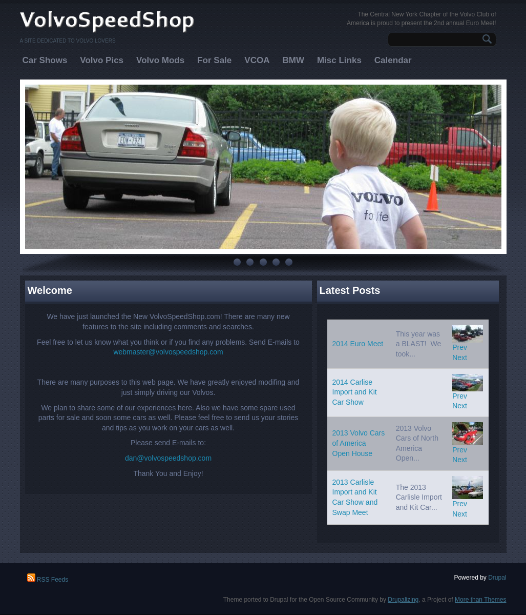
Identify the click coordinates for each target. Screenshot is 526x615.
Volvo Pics (101, 60)
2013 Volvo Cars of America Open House (358, 443)
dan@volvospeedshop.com (168, 458)
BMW (293, 60)
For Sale (214, 60)
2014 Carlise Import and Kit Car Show (354, 392)
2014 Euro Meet (358, 344)
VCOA (256, 60)
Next (459, 357)
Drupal (497, 577)
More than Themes (481, 599)
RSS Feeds (48, 579)
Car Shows (45, 60)
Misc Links (339, 60)
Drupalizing (403, 599)
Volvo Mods (160, 60)
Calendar (393, 60)
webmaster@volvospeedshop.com (168, 352)
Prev (459, 347)
